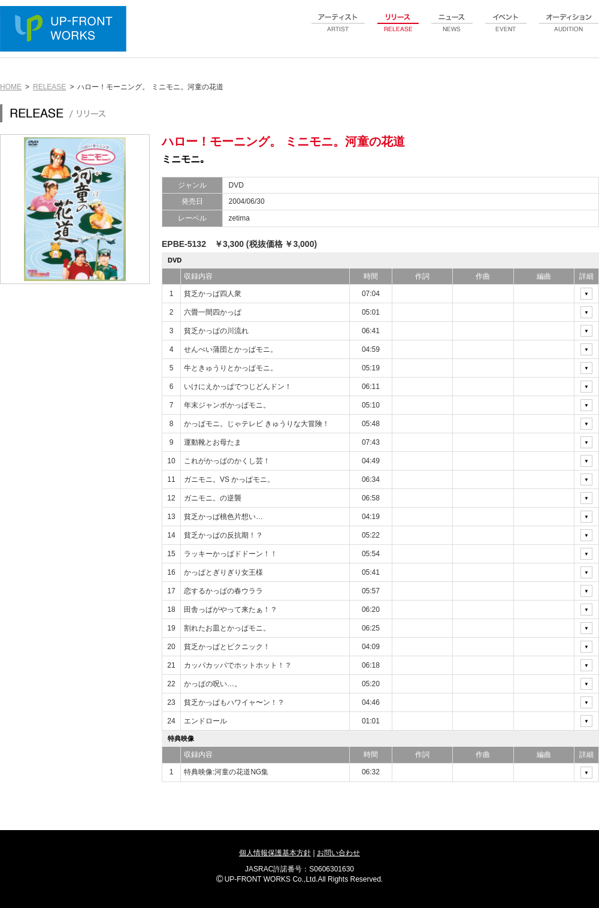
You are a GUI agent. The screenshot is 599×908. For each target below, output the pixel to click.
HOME (11, 87)
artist (338, 29)
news (452, 29)
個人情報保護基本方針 (275, 853)
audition (569, 29)
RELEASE (49, 87)
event (506, 29)
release (398, 29)
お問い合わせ (338, 853)
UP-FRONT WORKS (66, 30)
